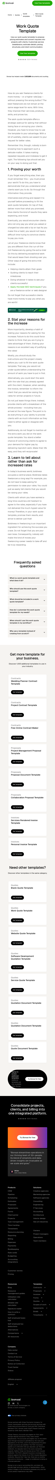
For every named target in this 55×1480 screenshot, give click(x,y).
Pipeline (11, 1194)
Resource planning (16, 1232)
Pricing (11, 1274)
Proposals (12, 1204)
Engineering (38, 1204)
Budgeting (12, 1256)
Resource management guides (16, 1292)
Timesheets (13, 1228)
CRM (10, 1191)
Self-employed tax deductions (15, 1325)
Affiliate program (15, 1379)
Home (10, 15)
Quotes (17, 15)
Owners (36, 1230)
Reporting (12, 1235)
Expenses (12, 1242)
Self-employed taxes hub (16, 1319)
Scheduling (12, 1198)
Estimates (12, 1201)
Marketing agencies (41, 1194)
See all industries (40, 1222)
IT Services (38, 1208)
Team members (39, 1241)
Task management (15, 1222)
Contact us (12, 1353)
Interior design (39, 1218)
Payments (12, 1246)
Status (10, 1370)
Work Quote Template (39, 15)
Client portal (13, 1215)
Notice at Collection (16, 1364)
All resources (13, 1336)
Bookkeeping (13, 1249)
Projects (11, 1218)
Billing (10, 1239)
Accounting (38, 1211)
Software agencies (41, 1198)
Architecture (38, 1215)
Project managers (40, 1234)
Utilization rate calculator (14, 1298)
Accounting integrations (13, 1260)
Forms (10, 1211)
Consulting (37, 1201)
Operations (38, 1237)
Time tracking (13, 1225)
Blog (10, 1287)
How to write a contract (14, 1313)
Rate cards (12, 1252)
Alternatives (13, 1330)
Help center (13, 1350)
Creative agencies (41, 1191)
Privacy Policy (14, 1360)
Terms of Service (15, 1357)
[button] (17, 1333)
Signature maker (15, 1309)
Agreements (13, 1208)
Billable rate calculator (13, 1304)
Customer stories (15, 1271)
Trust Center (13, 1367)
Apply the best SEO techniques (25, 287)
